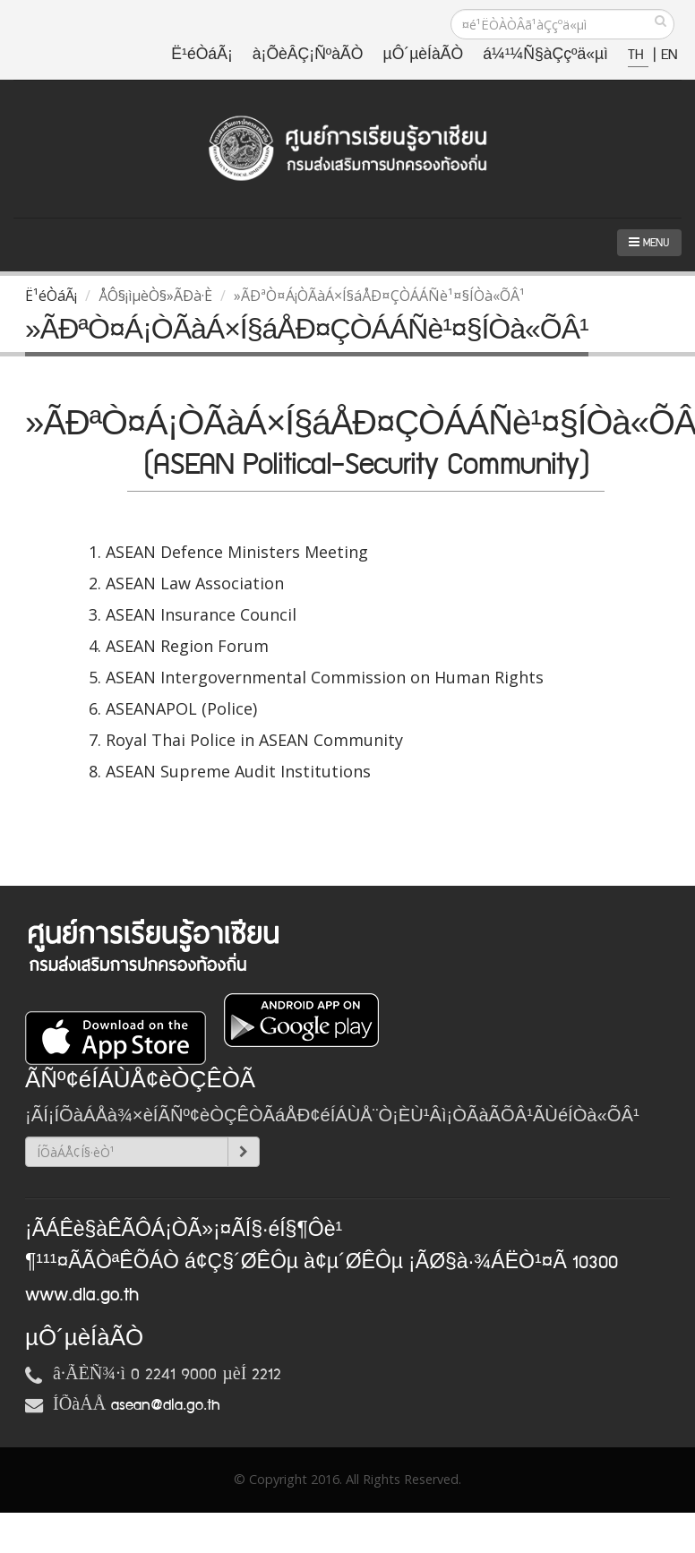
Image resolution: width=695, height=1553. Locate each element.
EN (669, 55)
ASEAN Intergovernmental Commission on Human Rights (325, 677)
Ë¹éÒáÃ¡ (201, 55)
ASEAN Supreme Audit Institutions (238, 771)
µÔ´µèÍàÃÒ (423, 55)
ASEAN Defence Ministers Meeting (237, 551)
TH (638, 55)
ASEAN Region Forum (187, 645)
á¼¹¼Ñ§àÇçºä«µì (545, 55)
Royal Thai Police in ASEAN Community (254, 740)
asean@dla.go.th (165, 1405)
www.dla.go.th (82, 1295)
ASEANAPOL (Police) (181, 708)
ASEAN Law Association (195, 583)
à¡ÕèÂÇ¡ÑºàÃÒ (308, 55)
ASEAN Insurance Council (201, 614)
